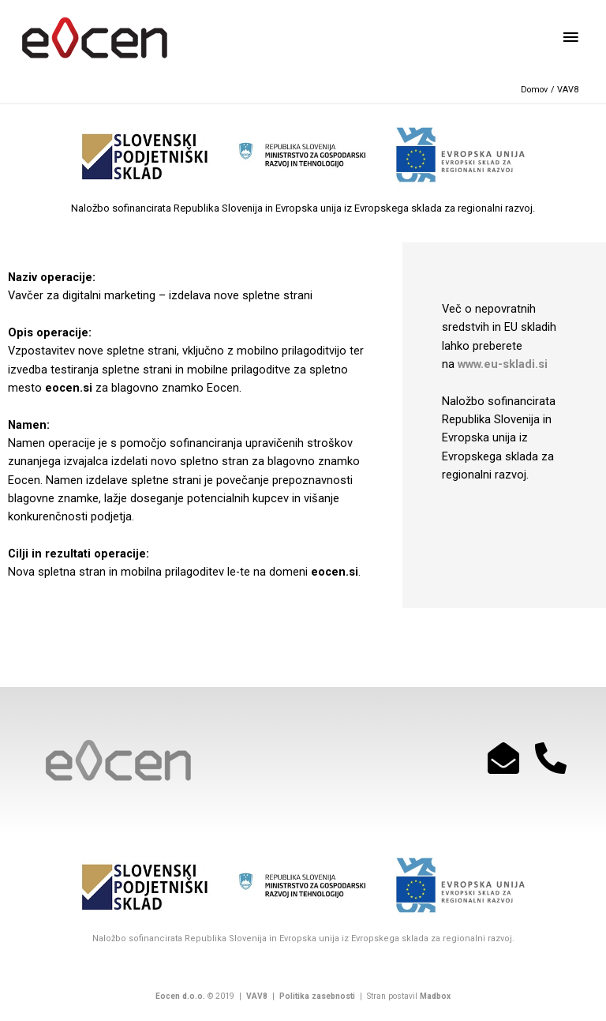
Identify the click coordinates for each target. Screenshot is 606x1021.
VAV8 (256, 996)
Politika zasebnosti (316, 996)
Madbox (435, 996)
